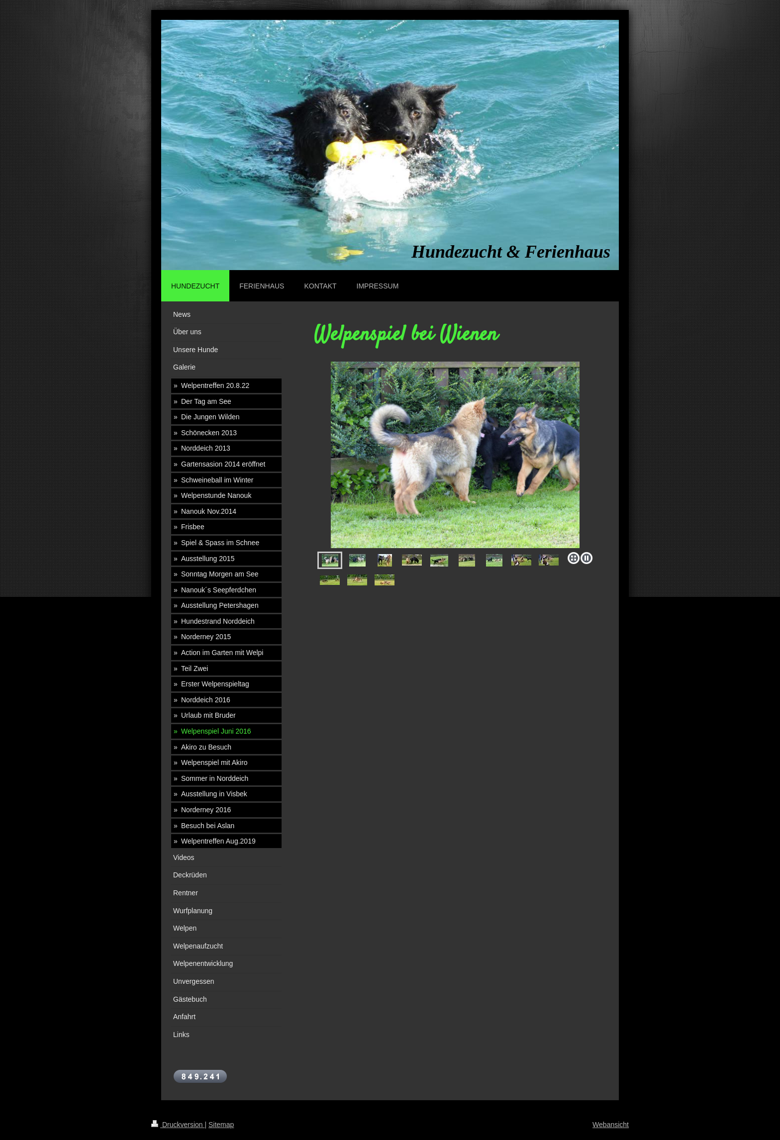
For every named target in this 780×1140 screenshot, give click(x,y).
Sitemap (221, 1125)
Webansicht (610, 1125)
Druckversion (177, 1125)
